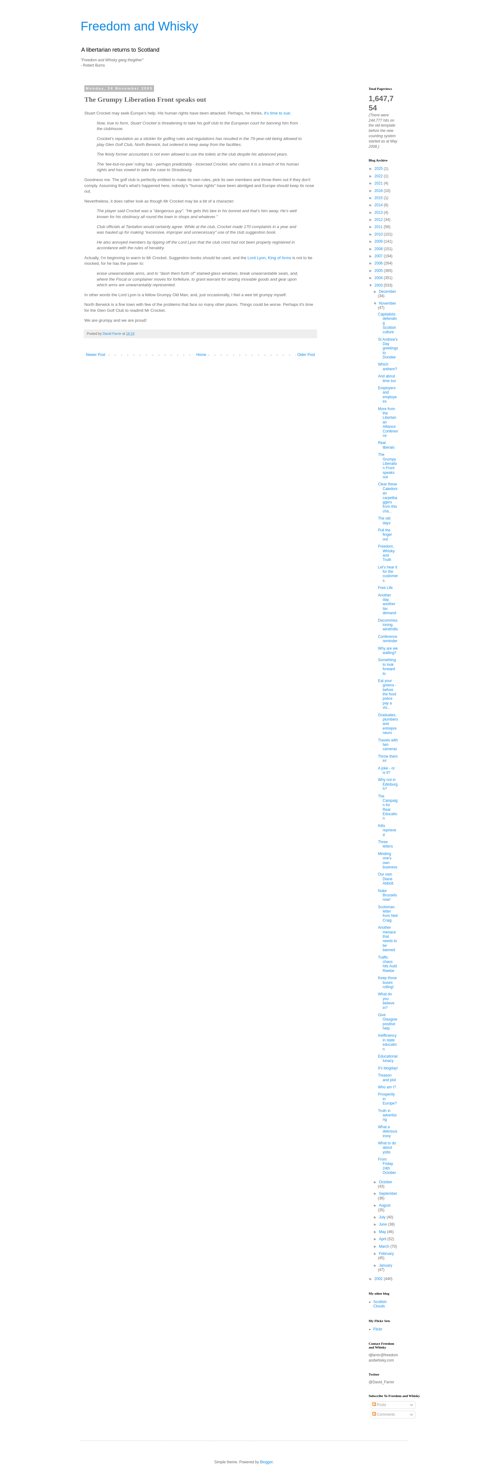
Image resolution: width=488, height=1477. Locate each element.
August (384, 1205)
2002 (379, 1279)
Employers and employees (387, 395)
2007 (379, 256)
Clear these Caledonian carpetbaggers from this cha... (387, 497)
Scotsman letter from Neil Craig (387, 914)
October (385, 1182)
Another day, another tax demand (387, 604)
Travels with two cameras (388, 744)
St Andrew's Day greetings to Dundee (388, 348)
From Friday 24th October (387, 1166)
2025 (379, 168)
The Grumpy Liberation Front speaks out (387, 465)
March (384, 1246)
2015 (379, 198)
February (386, 1253)
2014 (379, 205)
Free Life (385, 588)
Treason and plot (387, 1077)
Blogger (266, 1462)
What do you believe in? (386, 1001)
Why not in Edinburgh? (387, 784)
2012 (379, 219)
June (383, 1224)
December (387, 291)
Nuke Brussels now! (387, 895)
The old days (384, 520)
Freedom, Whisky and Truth (386, 553)
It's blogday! (388, 1068)
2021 (379, 183)
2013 (379, 212)
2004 (379, 278)
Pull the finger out (385, 534)
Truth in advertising (387, 1115)
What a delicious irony (387, 1131)
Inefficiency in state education (387, 1042)
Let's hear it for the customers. (388, 574)
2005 (379, 271)
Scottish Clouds (380, 1304)
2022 (379, 176)
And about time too (387, 378)
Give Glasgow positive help (387, 1022)
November (387, 303)
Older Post (306, 355)
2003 (379, 285)
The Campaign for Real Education (387, 807)
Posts (379, 1405)
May (383, 1232)
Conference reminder (387, 638)
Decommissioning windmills (388, 625)
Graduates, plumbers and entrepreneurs (388, 724)
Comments (383, 1414)
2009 (379, 241)
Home (201, 355)
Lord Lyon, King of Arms (269, 257)
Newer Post (95, 355)
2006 (379, 263)
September (388, 1193)
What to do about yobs (387, 1147)
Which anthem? (387, 366)
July (383, 1217)
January (385, 1265)
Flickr (377, 1329)
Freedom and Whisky (139, 26)
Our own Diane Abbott (385, 879)
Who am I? (387, 1087)
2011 (379, 227)
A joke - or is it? (386, 770)
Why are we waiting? (387, 650)
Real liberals (386, 445)
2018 (379, 191)
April (383, 1239)
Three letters (385, 844)
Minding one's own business (387, 860)
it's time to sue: (277, 113)
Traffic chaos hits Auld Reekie (387, 964)
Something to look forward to (387, 666)
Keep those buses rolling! (387, 982)
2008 (379, 249)
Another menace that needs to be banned (387, 938)
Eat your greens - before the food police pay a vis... (387, 694)
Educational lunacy (387, 1058)
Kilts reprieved (387, 830)
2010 (379, 234)
